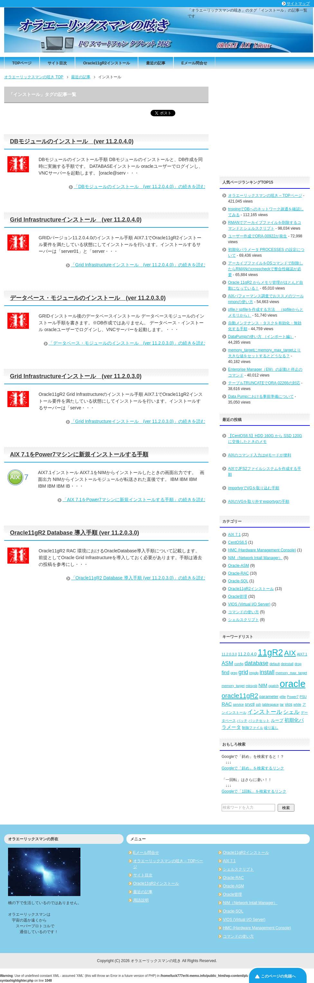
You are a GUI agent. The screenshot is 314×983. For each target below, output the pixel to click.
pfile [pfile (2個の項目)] (283, 697)
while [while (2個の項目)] (297, 704)
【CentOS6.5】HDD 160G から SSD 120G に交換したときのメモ (265, 439)
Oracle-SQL (238, 581)
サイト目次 (57, 63)
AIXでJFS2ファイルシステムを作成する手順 (264, 471)
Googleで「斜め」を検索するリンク (253, 768)
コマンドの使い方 (243, 612)
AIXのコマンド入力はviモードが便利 (259, 455)
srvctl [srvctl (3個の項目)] (249, 704)
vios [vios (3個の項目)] (288, 704)
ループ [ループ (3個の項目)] (277, 720)
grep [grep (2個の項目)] (233, 673)
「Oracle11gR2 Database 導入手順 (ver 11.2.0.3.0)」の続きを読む (138, 577)
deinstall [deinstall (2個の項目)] (287, 664)
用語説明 (141, 900)
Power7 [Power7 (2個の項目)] (293, 697)
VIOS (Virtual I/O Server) (249, 604)
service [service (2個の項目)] (238, 704)
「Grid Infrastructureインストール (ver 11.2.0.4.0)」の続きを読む (138, 264)
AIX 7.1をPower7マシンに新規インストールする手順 (79, 454)
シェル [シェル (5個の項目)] (291, 712)
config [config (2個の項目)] (238, 664)
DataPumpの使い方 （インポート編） (261, 336)
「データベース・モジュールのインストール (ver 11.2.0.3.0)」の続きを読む (127, 343)
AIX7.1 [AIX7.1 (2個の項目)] (302, 654)
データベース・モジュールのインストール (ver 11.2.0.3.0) (88, 298)
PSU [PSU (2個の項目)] (303, 697)
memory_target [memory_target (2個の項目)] (233, 686)
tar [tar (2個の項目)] (282, 704)
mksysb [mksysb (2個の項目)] (251, 686)
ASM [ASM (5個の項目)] (227, 663)
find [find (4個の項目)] (225, 672)
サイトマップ (298, 3)
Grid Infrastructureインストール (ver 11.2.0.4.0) (76, 219)
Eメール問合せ (194, 63)
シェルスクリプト (243, 619)
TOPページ (22, 63)
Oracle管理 (237, 596)
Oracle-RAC (238, 573)
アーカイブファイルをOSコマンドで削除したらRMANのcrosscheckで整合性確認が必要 (265, 269)
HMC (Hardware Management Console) (262, 550)
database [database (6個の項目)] (256, 663)
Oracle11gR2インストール (106, 63)
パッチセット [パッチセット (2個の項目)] (259, 720)
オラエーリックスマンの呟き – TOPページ (265, 195)
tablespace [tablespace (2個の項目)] (270, 704)
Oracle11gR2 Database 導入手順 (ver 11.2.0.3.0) (74, 533)
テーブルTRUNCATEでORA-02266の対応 (264, 383)
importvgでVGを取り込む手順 (253, 488)
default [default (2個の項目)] (275, 664)
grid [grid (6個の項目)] (243, 672)
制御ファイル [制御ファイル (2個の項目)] (252, 728)
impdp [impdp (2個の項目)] (254, 673)
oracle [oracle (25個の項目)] (293, 683)
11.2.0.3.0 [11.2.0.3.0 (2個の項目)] (229, 654)
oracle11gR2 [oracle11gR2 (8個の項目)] (240, 695)
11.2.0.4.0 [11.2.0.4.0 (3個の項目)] (247, 654)
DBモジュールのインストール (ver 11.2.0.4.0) (72, 141)
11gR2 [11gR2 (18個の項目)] (270, 652)
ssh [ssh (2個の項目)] (258, 704)
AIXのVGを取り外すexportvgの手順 (259, 501)
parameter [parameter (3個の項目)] (269, 696)
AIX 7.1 (234, 534)
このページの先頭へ (278, 976)
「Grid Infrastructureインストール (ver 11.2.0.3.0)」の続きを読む (138, 421)
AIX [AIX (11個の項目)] (290, 653)
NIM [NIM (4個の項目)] (262, 685)
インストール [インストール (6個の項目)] (264, 712)
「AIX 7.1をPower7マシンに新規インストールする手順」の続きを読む (133, 499)
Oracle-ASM (238, 565)
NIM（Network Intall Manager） (255, 558)
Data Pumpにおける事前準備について (261, 396)
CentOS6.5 (237, 542)
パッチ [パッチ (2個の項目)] (242, 720)
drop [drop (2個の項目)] (298, 664)
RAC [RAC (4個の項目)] (227, 704)
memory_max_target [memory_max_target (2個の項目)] (291, 673)
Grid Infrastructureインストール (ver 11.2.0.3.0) (76, 376)
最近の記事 (155, 63)
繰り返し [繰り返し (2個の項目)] (271, 728)
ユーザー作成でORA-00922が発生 (257, 236)
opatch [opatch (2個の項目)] (273, 686)
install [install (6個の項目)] (267, 672)
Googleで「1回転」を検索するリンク (254, 791)
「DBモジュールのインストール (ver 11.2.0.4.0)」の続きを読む (139, 186)
